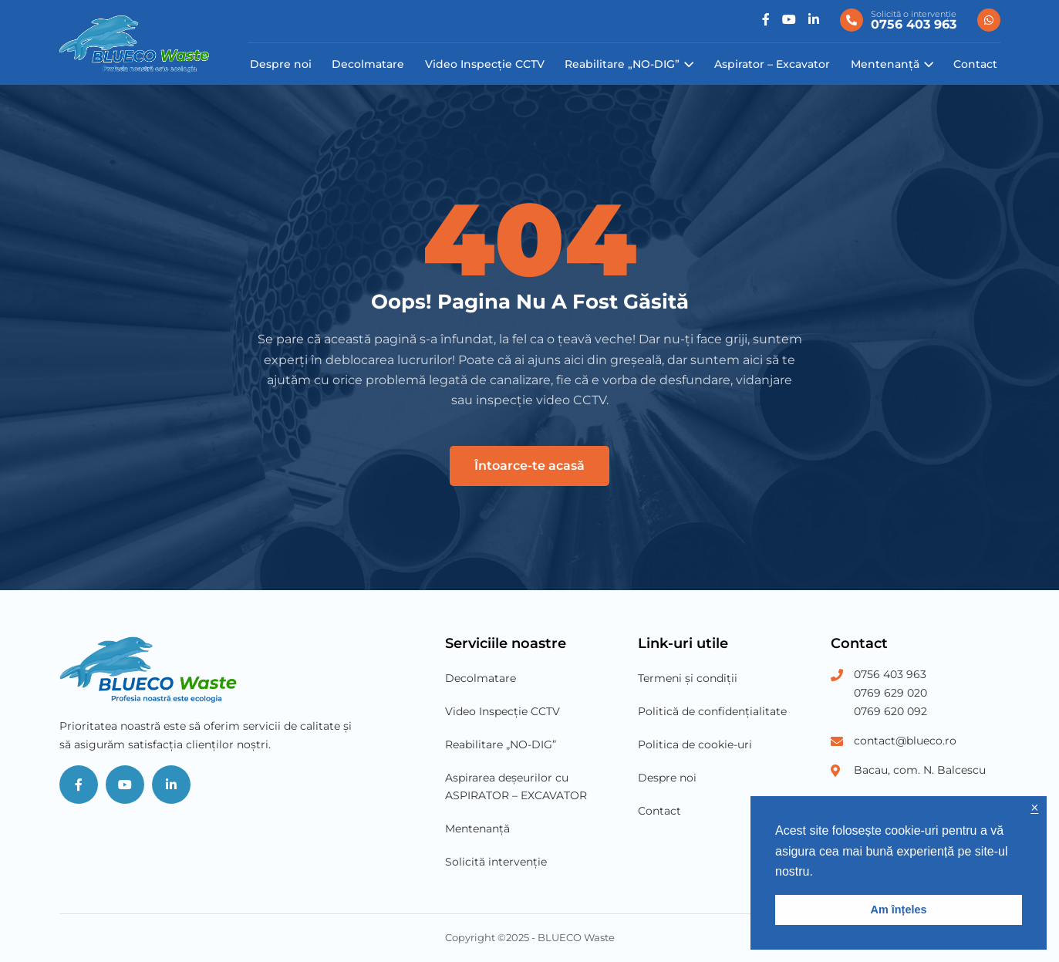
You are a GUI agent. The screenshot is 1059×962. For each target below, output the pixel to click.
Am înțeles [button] (899, 909)
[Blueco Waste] (134, 43)
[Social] (766, 20)
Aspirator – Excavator (772, 64)
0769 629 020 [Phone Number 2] (890, 693)
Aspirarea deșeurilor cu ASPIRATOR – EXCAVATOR (516, 786)
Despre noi (281, 64)
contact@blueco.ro (905, 741)
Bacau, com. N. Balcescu (920, 770)
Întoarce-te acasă (529, 465)
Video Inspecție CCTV (485, 64)
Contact (975, 64)
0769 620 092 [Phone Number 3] (890, 711)
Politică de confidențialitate (712, 711)
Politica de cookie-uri (695, 744)
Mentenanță (885, 64)
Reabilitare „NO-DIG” (622, 64)
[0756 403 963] (898, 20)
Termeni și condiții (687, 678)
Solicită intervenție (496, 862)
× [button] (1034, 808)
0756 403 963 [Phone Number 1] (890, 674)
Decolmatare (368, 64)
